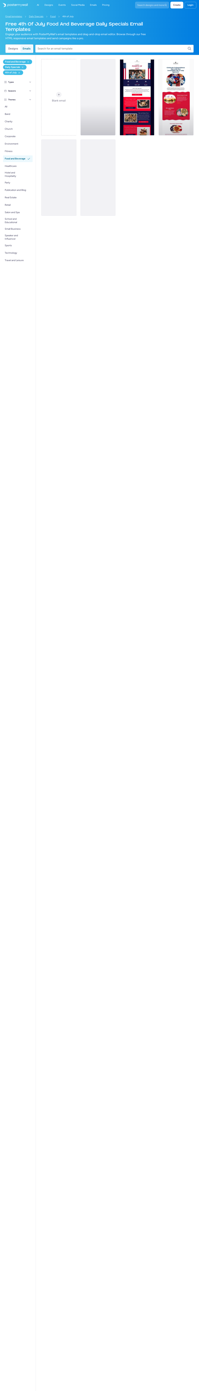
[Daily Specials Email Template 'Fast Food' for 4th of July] (176, 97)
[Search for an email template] (113, 49)
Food (53, 16)
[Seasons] (30, 91)
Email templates (13, 16)
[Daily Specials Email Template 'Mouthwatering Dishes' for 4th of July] (137, 97)
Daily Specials (36, 16)
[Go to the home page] (14, 5)
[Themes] (30, 99)
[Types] (30, 82)
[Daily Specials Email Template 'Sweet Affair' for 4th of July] (58, 177)
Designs (13, 48)
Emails (26, 48)
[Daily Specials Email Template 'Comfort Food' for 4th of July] (97, 97)
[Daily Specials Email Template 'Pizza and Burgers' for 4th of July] (97, 177)
